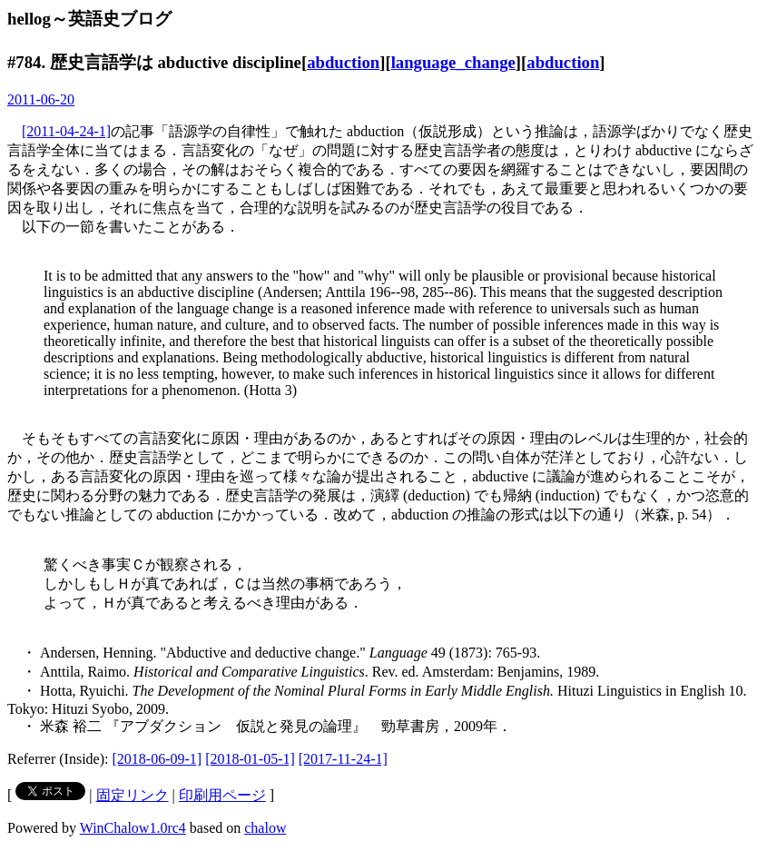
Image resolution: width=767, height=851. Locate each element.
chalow (265, 828)
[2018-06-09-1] (157, 759)
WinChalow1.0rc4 (133, 828)
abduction (343, 62)
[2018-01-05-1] (250, 759)
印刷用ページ (222, 795)
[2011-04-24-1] (66, 131)
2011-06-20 (40, 99)
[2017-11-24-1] (343, 759)
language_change (453, 62)
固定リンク (132, 795)
